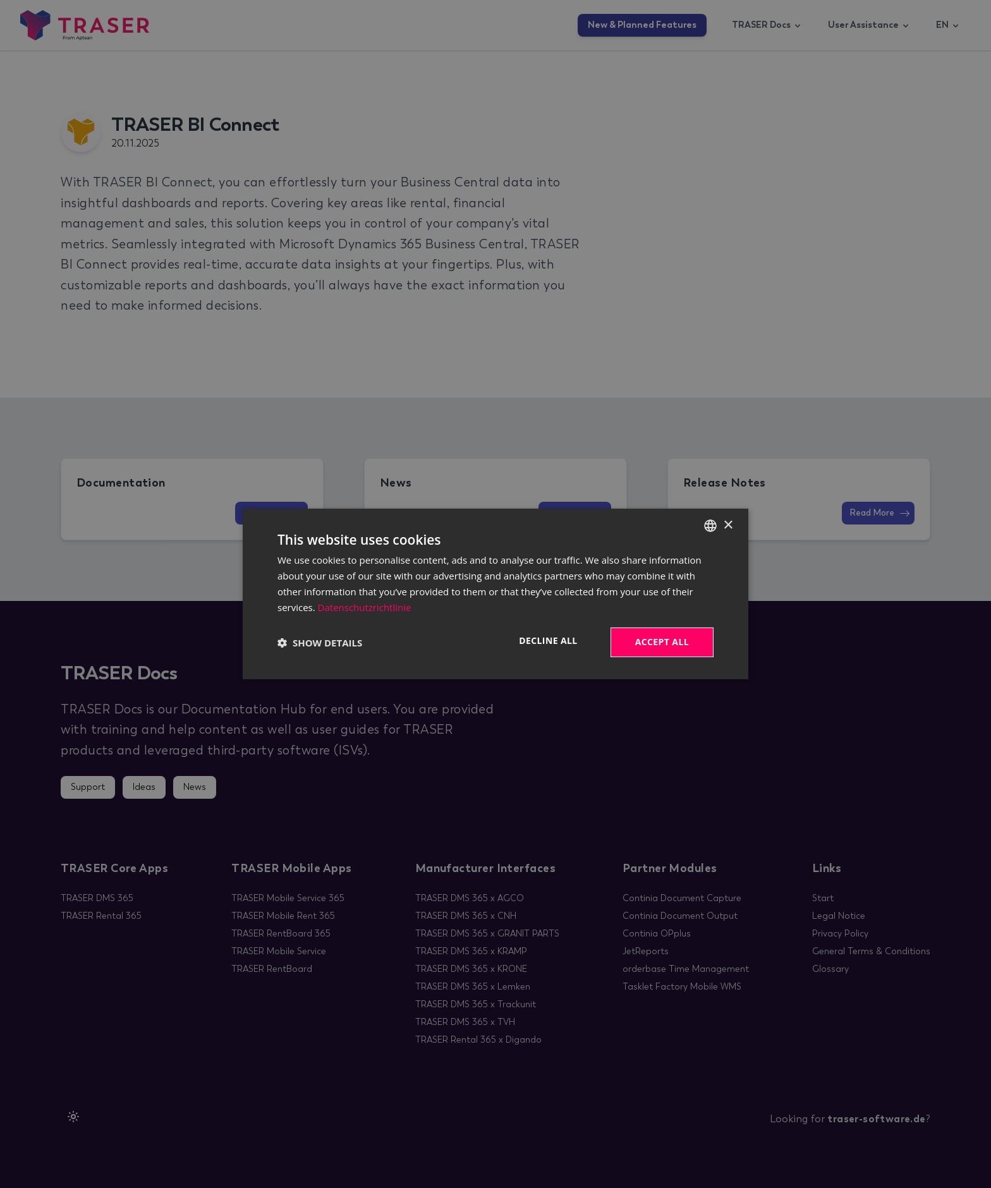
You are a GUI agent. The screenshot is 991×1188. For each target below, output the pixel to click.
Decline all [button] (548, 640)
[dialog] (495, 594)
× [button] (728, 525)
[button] (319, 642)
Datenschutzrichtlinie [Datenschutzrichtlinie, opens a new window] (364, 607)
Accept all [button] (662, 642)
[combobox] (710, 525)
